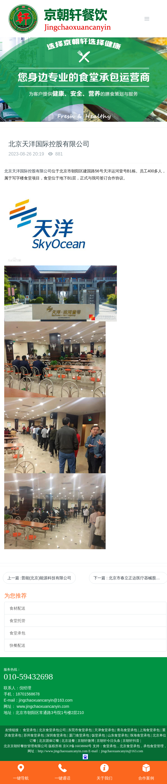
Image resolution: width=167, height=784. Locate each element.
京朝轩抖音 (131, 741)
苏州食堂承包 (34, 735)
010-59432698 (28, 676)
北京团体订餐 (49, 741)
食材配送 (17, 608)
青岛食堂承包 (127, 730)
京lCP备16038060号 (77, 746)
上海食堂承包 (149, 730)
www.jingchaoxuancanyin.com (43, 706)
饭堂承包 (98, 735)
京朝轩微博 (85, 741)
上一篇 (39, 578)
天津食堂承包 (104, 730)
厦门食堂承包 (79, 735)
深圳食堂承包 (56, 735)
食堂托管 (17, 620)
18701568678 (27, 694)
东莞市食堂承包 (80, 730)
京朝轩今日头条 (108, 741)
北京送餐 (68, 741)
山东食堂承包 (118, 735)
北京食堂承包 (130, 746)
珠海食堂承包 (140, 735)
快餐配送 (17, 645)
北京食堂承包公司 (52, 730)
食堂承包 (17, 633)
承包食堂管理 (153, 746)
